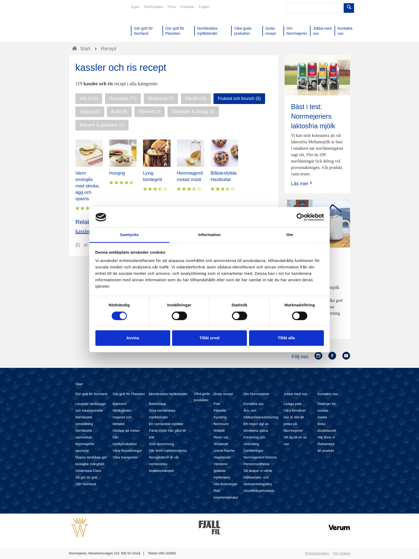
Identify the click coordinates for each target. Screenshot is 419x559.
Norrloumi (221, 424)
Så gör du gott (86, 477)
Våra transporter (125, 457)
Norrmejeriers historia (260, 457)
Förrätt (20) (196, 98)
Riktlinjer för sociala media (326, 410)
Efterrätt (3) (149, 111)
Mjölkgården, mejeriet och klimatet (123, 417)
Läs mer (302, 183)
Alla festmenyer (226, 484)
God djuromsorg (161, 444)
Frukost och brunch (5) (239, 98)
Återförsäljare (153, 7)
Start (79, 384)
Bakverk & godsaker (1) (102, 125)
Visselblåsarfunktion (258, 491)
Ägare (135, 7)
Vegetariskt (222, 457)
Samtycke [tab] (129, 235)
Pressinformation (317, 553)
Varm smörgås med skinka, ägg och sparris (87, 186)
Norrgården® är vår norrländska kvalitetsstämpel (164, 464)
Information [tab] (209, 235)
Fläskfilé (220, 410)
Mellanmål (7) (161, 98)
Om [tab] (289, 235)
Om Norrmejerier (256, 394)
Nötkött (219, 431)
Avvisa (132, 338)
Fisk (217, 404)
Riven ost (221, 437)
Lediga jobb (292, 404)
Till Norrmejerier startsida (89, 23)
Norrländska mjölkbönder (168, 394)
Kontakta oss (253, 404)
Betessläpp (157, 404)
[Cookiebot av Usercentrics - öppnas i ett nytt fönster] (300, 217)
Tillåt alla (286, 338)
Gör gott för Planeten (129, 394)
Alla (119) (89, 98)
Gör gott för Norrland (91, 394)
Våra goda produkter (202, 397)
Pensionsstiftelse (256, 464)
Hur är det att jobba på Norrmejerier (294, 424)
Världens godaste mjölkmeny (222, 470)
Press (172, 7)
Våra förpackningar (127, 451)
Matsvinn (120, 404)
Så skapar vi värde (257, 471)
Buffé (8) (119, 111)
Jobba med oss (295, 394)
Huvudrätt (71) (123, 98)
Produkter (187, 7)
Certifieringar (253, 451)
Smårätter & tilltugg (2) (193, 111)
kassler (82, 231)
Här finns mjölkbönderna (168, 451)
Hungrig (117, 173)
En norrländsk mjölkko (166, 424)
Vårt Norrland (85, 484)
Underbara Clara (88, 471)
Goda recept (223, 394)
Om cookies (341, 553)
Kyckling (220, 417)
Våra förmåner (295, 410)
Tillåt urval (210, 338)
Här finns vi (326, 437)
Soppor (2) (90, 111)
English (204, 7)
